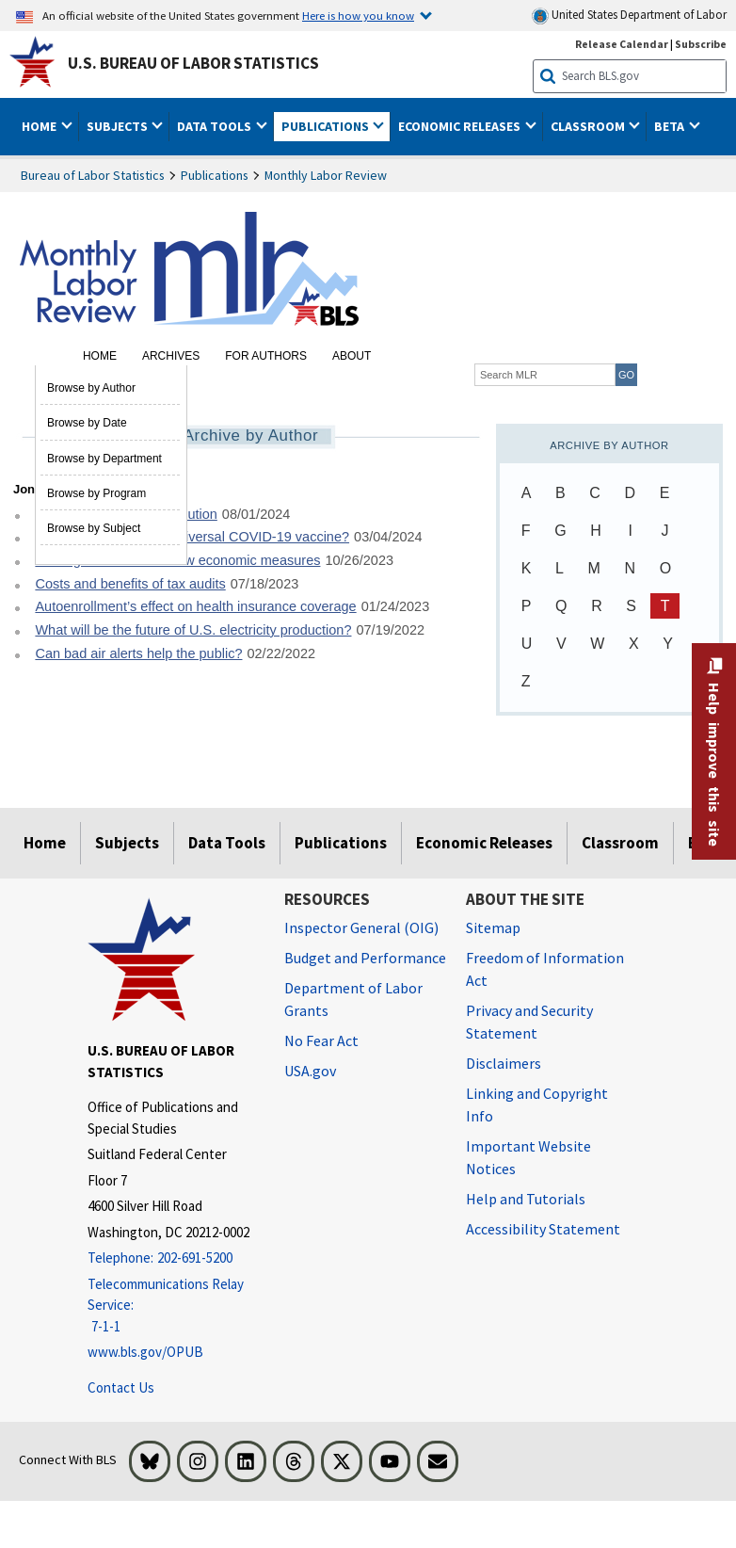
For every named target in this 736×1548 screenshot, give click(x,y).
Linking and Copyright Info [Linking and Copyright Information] (537, 1104)
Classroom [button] (589, 126)
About (351, 356)
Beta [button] (670, 126)
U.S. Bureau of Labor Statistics (193, 63)
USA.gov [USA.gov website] (310, 1070)
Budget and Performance (365, 957)
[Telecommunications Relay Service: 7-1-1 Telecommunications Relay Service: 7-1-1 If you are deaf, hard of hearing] (172, 1306)
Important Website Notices (528, 1157)
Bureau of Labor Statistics (93, 175)
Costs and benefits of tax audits (130, 583)
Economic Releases (484, 842)
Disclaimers (503, 1063)
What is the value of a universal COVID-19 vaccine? (192, 536)
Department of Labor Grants (353, 999)
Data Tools (226, 842)
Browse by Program (96, 493)
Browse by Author (91, 388)
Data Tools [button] (215, 126)
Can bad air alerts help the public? (138, 653)
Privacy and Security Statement (529, 1021)
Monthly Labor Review (325, 175)
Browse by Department (104, 458)
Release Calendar (621, 44)
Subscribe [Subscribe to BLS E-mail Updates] (701, 44)
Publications (214, 175)
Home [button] (40, 126)
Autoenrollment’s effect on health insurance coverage (195, 606)
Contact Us (121, 1387)
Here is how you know (358, 15)
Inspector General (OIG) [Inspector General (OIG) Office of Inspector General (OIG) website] (361, 927)
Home (100, 356)
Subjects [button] (119, 126)
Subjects (127, 842)
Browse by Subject (93, 528)
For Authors (266, 356)
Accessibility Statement (543, 1228)
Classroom (620, 842)
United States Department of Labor (629, 15)
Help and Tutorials (525, 1198)
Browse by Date (87, 422)
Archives (171, 356)
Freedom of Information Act (545, 969)
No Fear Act (321, 1040)
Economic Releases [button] (460, 126)
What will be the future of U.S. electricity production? (193, 629)
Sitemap (493, 927)
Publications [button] (326, 126)
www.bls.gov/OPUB (145, 1352)
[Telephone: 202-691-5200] (172, 1258)
